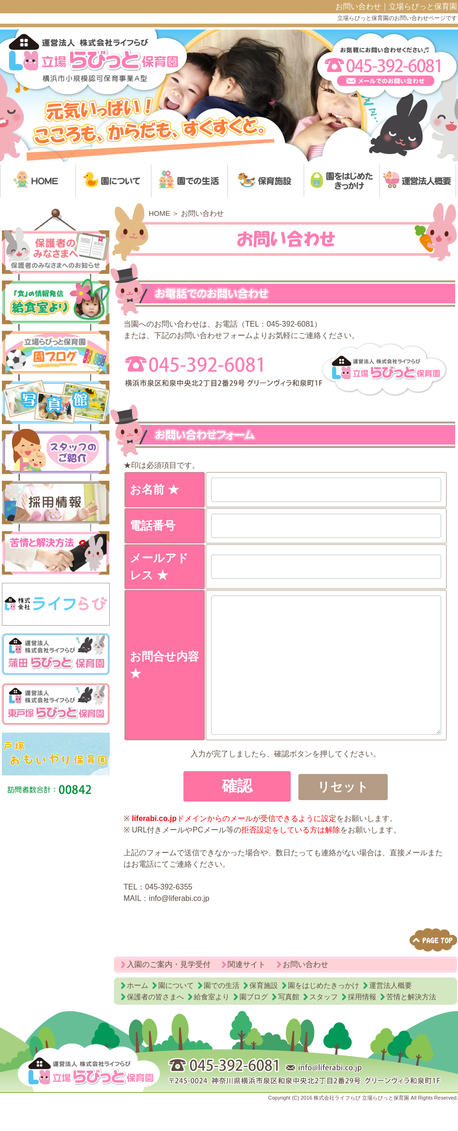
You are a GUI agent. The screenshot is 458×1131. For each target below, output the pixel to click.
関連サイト (247, 993)
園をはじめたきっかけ (323, 1014)
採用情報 (362, 1025)
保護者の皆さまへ (155, 1025)
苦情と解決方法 (411, 1025)
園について (176, 1014)
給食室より (211, 1025)
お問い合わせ (305, 993)
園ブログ (253, 1025)
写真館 (288, 1025)
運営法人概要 (390, 1014)
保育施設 (263, 1014)
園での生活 (221, 1014)
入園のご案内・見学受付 (168, 993)
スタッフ (323, 1025)
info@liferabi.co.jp (179, 927)
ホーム (137, 1014)
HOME (159, 213)
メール (416, 881)
